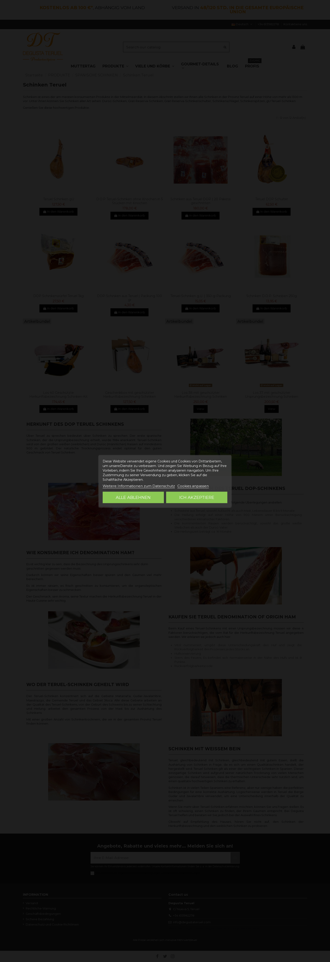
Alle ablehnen (133, 497)
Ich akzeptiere (196, 497)
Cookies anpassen (193, 486)
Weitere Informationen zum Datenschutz (139, 486)
